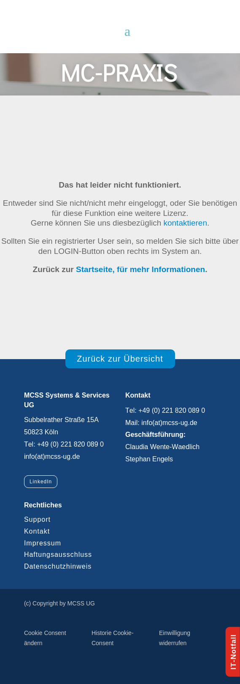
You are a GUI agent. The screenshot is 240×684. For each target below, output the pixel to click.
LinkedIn (41, 482)
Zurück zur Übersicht (120, 358)
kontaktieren (185, 222)
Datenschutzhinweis (58, 566)
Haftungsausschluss (58, 554)
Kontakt (37, 531)
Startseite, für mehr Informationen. (141, 269)
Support (37, 519)
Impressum (42, 543)
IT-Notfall (233, 652)
